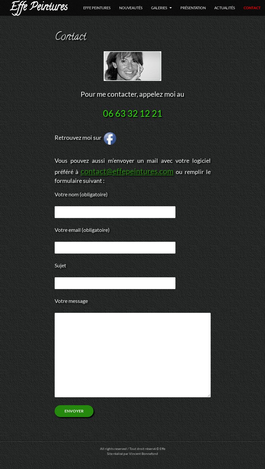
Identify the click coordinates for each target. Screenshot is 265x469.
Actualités (224, 8)
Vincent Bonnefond (143, 454)
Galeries (159, 8)
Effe (162, 449)
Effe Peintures (38, 8)
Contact (252, 8)
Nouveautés (131, 8)
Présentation (193, 8)
